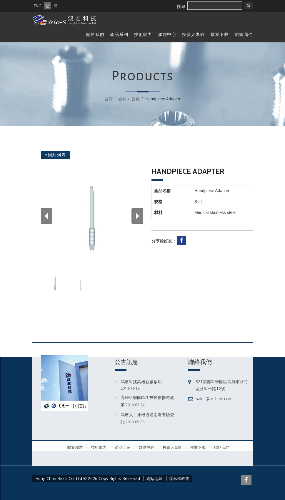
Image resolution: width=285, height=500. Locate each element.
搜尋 (181, 6)
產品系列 (119, 34)
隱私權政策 (179, 478)
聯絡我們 (244, 34)
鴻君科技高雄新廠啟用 (141, 381)
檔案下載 (220, 34)
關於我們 (95, 34)
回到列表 (55, 154)
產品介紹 (122, 447)
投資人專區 (193, 34)
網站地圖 (154, 478)
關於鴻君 (75, 447)
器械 (136, 99)
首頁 (109, 99)
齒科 (122, 99)
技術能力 (143, 34)
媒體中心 (167, 34)
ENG (37, 6)
